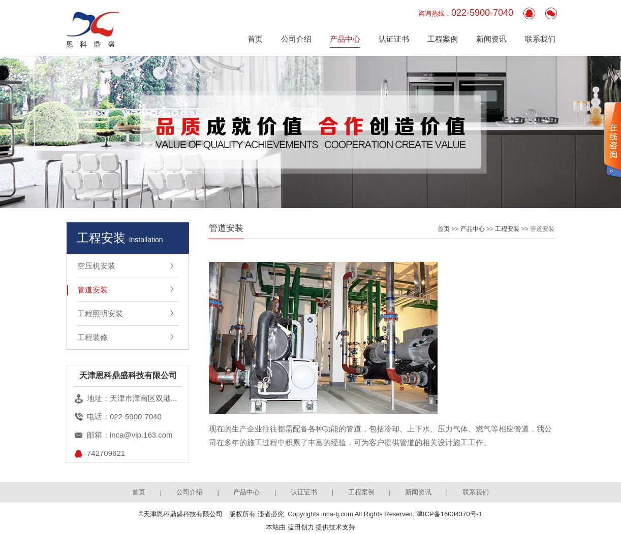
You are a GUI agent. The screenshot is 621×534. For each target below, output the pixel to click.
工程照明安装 (100, 313)
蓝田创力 (301, 527)
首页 (255, 39)
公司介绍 (296, 39)
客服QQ (529, 13)
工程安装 (507, 228)
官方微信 (551, 13)
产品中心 (345, 39)
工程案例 (442, 39)
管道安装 (92, 289)
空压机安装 (96, 265)
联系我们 (540, 39)
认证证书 (394, 39)
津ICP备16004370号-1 (449, 514)
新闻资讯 (491, 39)
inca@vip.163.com (141, 434)
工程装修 (92, 337)
